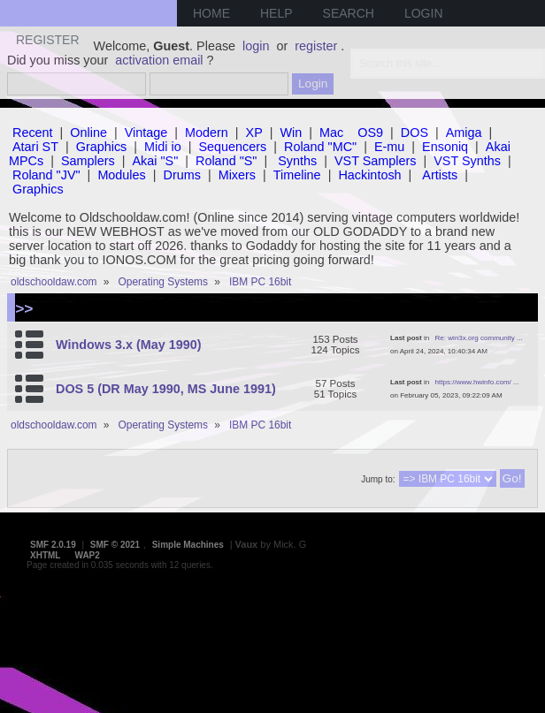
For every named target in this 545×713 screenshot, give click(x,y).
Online (88, 132)
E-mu (389, 147)
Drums (182, 175)
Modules (121, 175)
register (316, 46)
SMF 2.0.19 (53, 545)
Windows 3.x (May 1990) (129, 345)
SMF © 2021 (115, 545)
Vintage (146, 132)
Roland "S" (226, 161)
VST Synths (467, 161)
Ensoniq (445, 147)
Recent (32, 132)
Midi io (162, 147)
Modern (206, 132)
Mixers (237, 175)
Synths (297, 161)
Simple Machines (188, 545)
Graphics (101, 147)
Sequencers (232, 147)
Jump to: (378, 479)
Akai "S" (155, 161)
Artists (439, 175)
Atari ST (35, 147)
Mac (331, 132)
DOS (414, 132)
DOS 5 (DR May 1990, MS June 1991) (166, 389)
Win (291, 132)
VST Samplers (375, 161)
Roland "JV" (46, 175)
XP (254, 132)
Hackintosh (369, 175)
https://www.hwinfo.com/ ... (477, 382)
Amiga (464, 132)
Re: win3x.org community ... (479, 338)
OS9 (370, 132)
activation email (159, 60)
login (255, 46)
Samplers (88, 161)
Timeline (297, 175)
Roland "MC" (320, 147)
